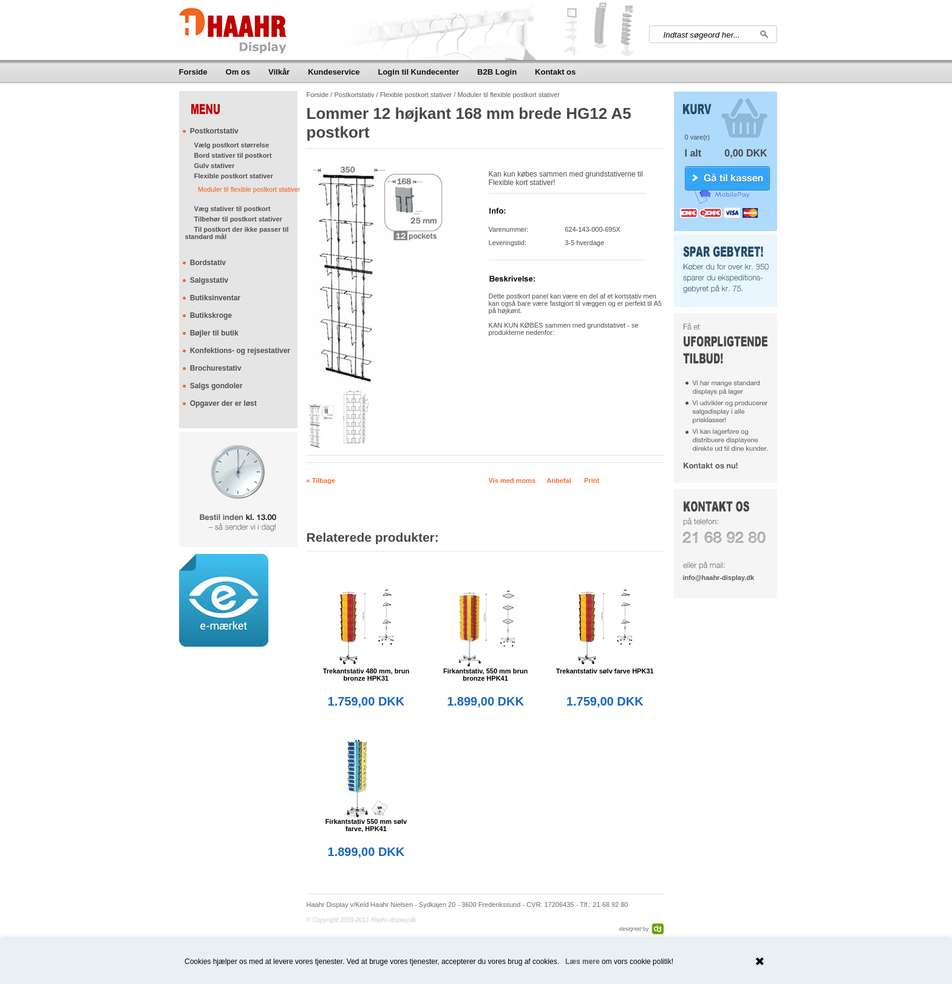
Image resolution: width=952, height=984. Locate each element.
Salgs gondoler (216, 386)
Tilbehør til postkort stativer (238, 219)
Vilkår (279, 71)
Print (591, 480)
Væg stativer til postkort (232, 208)
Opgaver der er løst (223, 403)
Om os (238, 71)
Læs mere (582, 961)
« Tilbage (321, 480)
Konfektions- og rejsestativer (240, 350)
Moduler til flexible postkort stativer (249, 189)
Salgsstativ (209, 280)
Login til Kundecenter (418, 71)
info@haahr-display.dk (718, 577)
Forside (193, 71)
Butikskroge (211, 315)
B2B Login (497, 71)
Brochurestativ (216, 368)
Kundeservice (333, 71)
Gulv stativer (214, 165)
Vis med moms (512, 480)
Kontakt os (555, 71)
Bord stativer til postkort (233, 155)
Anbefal (558, 480)
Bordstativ (208, 262)
